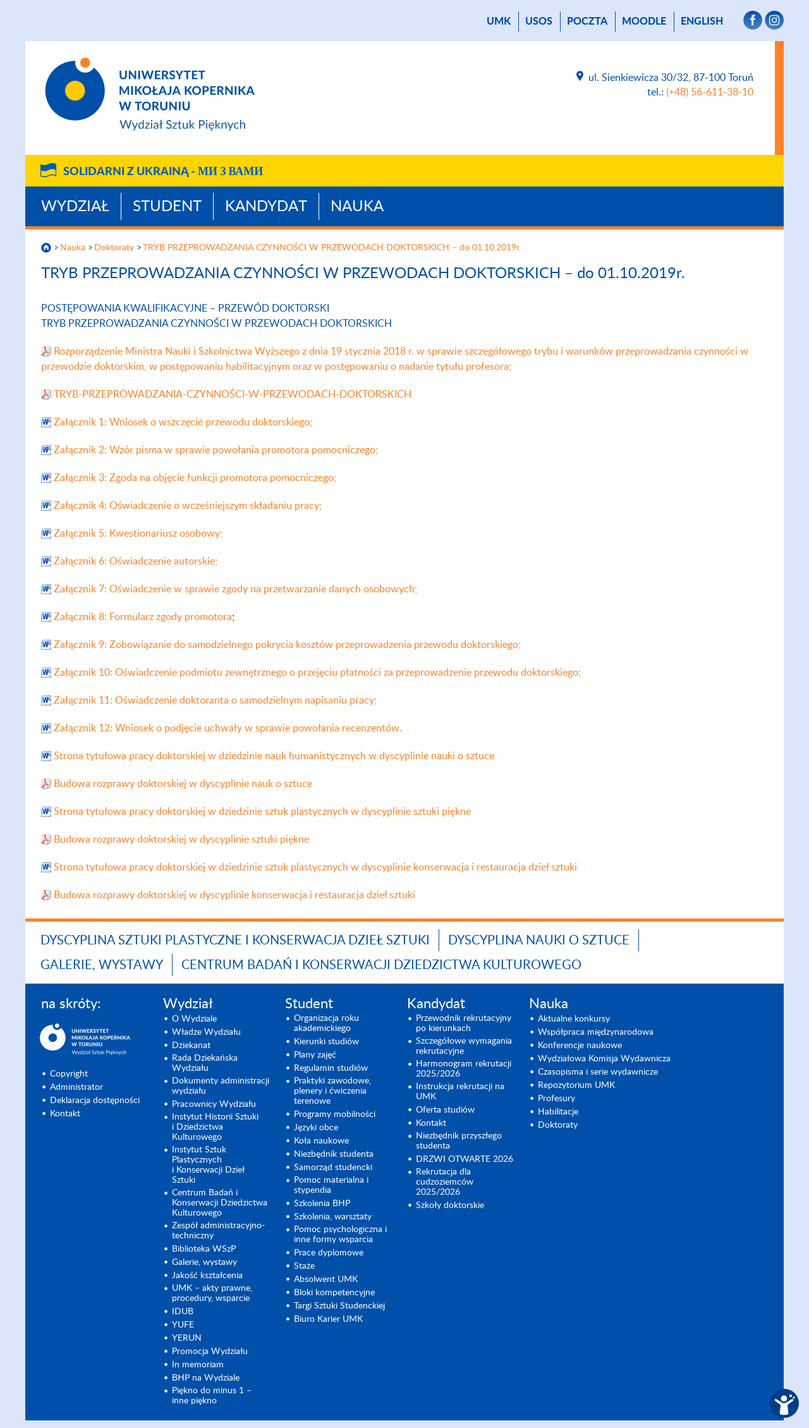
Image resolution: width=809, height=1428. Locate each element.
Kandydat (266, 206)
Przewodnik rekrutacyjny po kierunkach (463, 1023)
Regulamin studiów (331, 1068)
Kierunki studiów (326, 1041)
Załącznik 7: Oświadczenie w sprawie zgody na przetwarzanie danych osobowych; (235, 589)
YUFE (183, 1325)
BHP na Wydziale (206, 1378)
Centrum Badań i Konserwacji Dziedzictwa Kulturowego (381, 965)
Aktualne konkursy (574, 1019)
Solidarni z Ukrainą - (163, 172)
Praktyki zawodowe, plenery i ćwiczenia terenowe (332, 1091)
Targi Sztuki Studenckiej (339, 1306)
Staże (304, 1266)
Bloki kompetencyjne (334, 1292)
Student (167, 206)
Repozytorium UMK (576, 1085)
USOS (538, 21)
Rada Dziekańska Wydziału (205, 1063)
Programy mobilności (334, 1114)
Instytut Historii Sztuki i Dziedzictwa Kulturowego (215, 1127)
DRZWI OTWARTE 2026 (464, 1159)
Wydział (75, 206)
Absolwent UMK (326, 1279)
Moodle (644, 21)
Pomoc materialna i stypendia (331, 1185)
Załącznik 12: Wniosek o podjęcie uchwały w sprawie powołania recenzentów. (228, 728)
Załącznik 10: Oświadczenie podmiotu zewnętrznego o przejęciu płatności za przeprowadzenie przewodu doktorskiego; (317, 673)
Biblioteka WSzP (204, 1249)
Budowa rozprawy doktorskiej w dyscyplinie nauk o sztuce (183, 784)
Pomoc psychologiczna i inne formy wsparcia (340, 1234)
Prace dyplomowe (328, 1252)
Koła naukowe (321, 1141)
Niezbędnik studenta (334, 1154)
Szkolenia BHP (322, 1203)
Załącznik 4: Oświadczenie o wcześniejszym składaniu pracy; (188, 506)
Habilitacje (558, 1112)
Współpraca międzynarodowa (596, 1032)
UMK (499, 21)
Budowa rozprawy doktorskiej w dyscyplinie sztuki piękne (181, 839)
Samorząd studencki (333, 1167)
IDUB (182, 1311)
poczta (587, 21)
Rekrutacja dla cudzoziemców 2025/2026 (444, 1182)
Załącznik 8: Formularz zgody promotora (143, 617)
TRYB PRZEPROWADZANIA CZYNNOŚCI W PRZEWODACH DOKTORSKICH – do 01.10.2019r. (332, 247)
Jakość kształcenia (207, 1275)
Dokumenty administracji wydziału (220, 1086)
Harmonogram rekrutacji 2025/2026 (463, 1068)
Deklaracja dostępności (95, 1100)
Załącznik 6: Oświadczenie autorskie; (135, 561)
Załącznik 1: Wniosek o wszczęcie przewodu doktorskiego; (183, 422)
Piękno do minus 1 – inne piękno (212, 1395)
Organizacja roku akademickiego (326, 1023)
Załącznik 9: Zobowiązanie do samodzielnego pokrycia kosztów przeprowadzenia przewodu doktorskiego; (287, 645)
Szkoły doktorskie (450, 1205)
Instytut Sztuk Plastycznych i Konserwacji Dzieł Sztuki (208, 1165)
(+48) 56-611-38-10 (709, 92)
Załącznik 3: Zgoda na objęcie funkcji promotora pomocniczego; (195, 478)
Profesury (556, 1098)
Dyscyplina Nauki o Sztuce (539, 940)
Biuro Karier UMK (328, 1319)
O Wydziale (194, 1019)
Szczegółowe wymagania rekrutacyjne (464, 1046)
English (702, 21)
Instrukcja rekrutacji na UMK (460, 1091)
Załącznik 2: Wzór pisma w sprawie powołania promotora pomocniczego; (216, 450)
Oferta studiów (445, 1110)
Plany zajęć (315, 1055)
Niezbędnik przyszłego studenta (459, 1141)
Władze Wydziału (206, 1032)
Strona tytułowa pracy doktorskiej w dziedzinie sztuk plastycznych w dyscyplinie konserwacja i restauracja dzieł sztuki (315, 867)
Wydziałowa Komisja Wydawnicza (604, 1058)
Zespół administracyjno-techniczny (218, 1230)
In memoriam (198, 1364)
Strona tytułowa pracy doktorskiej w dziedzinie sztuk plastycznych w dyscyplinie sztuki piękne (262, 812)
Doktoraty (114, 247)
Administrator (76, 1087)
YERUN (187, 1338)
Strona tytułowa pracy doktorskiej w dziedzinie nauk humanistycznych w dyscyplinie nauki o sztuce (274, 756)
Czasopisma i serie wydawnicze (598, 1072)
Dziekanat (191, 1045)
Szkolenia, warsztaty (333, 1216)
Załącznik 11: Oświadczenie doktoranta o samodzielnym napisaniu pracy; (215, 700)
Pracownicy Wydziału (214, 1104)
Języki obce (316, 1127)
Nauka (357, 206)
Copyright (69, 1074)
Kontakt (65, 1113)
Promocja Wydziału (210, 1351)
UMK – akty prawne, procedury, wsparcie (212, 1293)
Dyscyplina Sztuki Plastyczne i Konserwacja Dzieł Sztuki (235, 940)
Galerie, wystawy (101, 965)
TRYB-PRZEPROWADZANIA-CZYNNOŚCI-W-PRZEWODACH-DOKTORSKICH (232, 394)
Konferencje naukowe (580, 1045)
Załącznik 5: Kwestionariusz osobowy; (138, 533)
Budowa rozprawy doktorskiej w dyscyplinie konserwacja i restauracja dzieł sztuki (234, 895)
